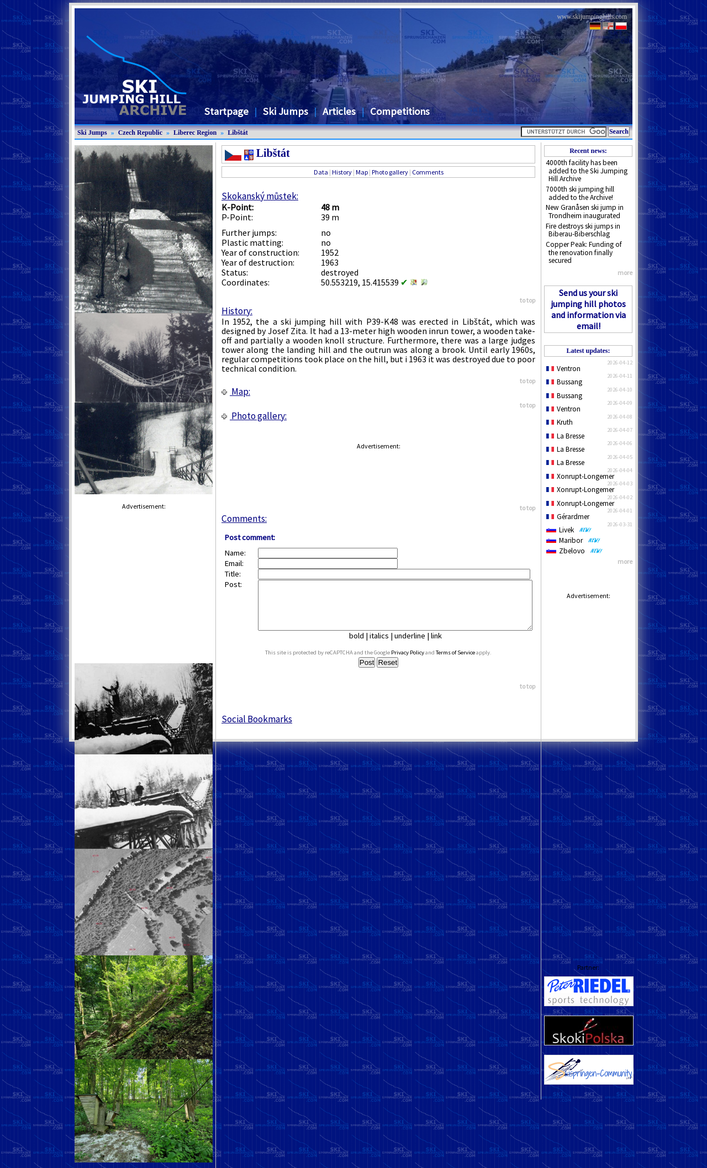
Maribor (573, 540)
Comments (428, 172)
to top (527, 300)
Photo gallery (390, 172)
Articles (339, 111)
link (440, 646)
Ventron (563, 368)
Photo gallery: (254, 416)
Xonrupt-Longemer (580, 476)
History (342, 172)
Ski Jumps (285, 111)
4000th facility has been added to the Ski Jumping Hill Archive (586, 170)
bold (361, 646)
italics (383, 646)
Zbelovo (574, 551)
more (625, 272)
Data (321, 172)
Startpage (226, 111)
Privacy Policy (418, 662)
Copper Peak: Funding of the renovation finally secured (584, 252)
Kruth (559, 422)
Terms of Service (466, 662)
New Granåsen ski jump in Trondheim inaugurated (585, 211)
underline (414, 646)
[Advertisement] (588, 771)
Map (362, 172)
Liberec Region (195, 132)
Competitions (400, 111)
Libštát (238, 132)
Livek (569, 530)
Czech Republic (140, 132)
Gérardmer (567, 516)
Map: (235, 391)
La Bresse (565, 436)
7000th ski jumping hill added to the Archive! (580, 193)
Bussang (564, 382)
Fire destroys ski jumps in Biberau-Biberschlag (583, 230)
